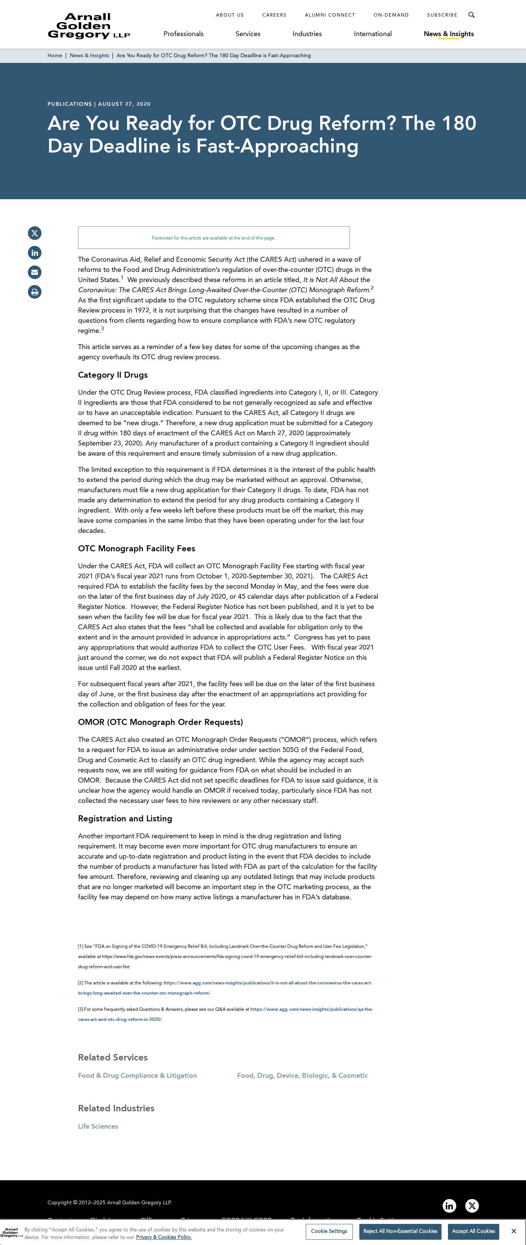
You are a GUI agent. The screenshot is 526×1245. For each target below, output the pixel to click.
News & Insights (449, 34)
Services (248, 34)
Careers (274, 15)
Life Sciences (98, 1126)
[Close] (514, 1233)
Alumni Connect (330, 15)
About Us (230, 15)
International (373, 34)
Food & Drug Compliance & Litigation (137, 1076)
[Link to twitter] (472, 1206)
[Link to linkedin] (449, 1206)
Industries (307, 34)
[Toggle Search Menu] (471, 15)
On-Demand (391, 15)
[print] (34, 292)
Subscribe (442, 15)
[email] (34, 272)
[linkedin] (34, 252)
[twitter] (34, 233)
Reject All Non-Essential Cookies (400, 1233)
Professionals (184, 34)
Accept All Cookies (473, 1233)
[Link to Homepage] (103, 26)
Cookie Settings (329, 1233)
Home (55, 55)
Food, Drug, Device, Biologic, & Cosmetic (302, 1076)
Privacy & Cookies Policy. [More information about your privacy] (164, 1239)
